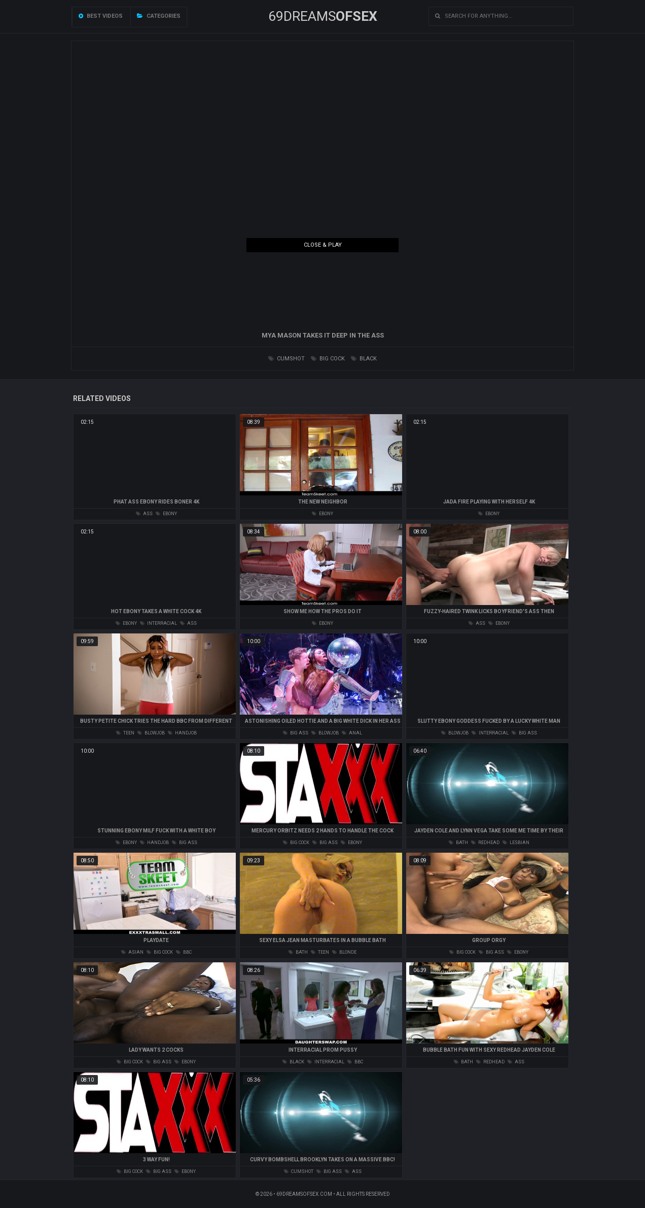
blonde (344, 952)
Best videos (101, 16)
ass (144, 513)
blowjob (151, 732)
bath (458, 842)
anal (352, 732)
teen (125, 732)
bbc (184, 952)
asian (132, 952)
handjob (182, 732)
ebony (166, 513)
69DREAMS (322, 16)
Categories (159, 16)
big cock (328, 358)
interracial (158, 623)
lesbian (516, 842)
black (364, 358)
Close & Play (323, 245)
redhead (485, 842)
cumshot (286, 358)
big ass (295, 732)
